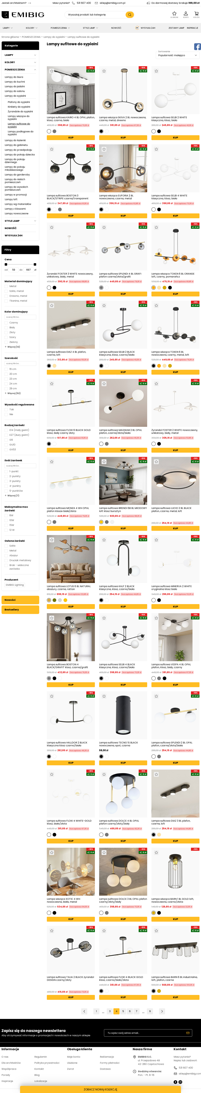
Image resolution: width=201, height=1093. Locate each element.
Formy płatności (109, 1063)
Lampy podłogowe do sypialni (20, 133)
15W (11, 525)
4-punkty (15, 486)
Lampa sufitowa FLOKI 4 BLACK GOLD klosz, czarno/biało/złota (121, 978)
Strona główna (10, 37)
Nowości (10, 600)
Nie (11, 414)
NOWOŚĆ (116, 27)
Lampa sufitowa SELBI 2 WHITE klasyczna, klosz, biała (169, 119)
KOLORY (30, 27)
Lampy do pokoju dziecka (20, 154)
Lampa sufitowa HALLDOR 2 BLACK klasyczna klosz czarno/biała (67, 744)
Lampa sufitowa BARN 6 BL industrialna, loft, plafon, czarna (174, 978)
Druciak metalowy (20, 560)
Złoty (12, 332)
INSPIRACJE (192, 27)
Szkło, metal (16, 291)
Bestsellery (12, 609)
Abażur (13, 555)
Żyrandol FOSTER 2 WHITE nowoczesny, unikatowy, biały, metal (174, 431)
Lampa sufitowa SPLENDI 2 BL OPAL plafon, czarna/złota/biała (171, 744)
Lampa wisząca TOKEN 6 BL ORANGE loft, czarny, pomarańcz (172, 275)
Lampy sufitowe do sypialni (83, 37)
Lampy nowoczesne (16, 213)
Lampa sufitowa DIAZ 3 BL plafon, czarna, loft (170, 822)
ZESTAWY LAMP (176, 27)
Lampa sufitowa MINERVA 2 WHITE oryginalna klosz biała (171, 588)
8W (11, 515)
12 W (12, 530)
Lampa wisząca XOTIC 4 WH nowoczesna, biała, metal (63, 900)
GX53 (12, 449)
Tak (11, 409)
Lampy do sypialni (54, 37)
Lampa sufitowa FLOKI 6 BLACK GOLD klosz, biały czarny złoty (69, 431)
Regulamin (40, 1057)
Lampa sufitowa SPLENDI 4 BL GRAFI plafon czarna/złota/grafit (120, 275)
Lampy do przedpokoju (18, 150)
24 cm (13, 383)
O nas (5, 1057)
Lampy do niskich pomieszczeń (15, 181)
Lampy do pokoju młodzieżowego (15, 168)
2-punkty (15, 476)
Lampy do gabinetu (16, 145)
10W (11, 520)
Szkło (12, 545)
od (6, 270)
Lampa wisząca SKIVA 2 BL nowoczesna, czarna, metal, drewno (122, 119)
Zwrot (70, 1069)
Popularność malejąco (171, 55)
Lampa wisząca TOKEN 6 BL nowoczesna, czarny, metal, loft (170, 353)
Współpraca (9, 1069)
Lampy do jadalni (15, 86)
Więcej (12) (13, 346)
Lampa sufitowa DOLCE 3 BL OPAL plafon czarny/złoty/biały (123, 900)
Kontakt (39, 1069)
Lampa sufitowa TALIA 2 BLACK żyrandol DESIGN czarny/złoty (70, 979)
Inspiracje (7, 1081)
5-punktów (16, 491)
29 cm (13, 388)
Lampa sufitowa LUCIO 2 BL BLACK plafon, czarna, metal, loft (171, 510)
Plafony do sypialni (19, 102)
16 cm (12, 369)
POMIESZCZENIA (59, 27)
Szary (12, 337)
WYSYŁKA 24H (145, 27)
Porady (6, 1075)
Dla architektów (11, 1063)
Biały (12, 327)
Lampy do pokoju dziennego (15, 161)
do (21, 270)
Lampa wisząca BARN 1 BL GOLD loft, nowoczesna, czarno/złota (172, 900)
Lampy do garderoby (17, 174)
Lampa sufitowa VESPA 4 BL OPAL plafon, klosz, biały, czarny (171, 666)
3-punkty (15, 481)
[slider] (6, 264)
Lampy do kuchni (15, 81)
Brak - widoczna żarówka (19, 567)
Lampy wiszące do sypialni (18, 117)
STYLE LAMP (89, 27)
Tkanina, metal (18, 301)
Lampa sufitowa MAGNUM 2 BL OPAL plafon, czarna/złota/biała (120, 431)
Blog (37, 1075)
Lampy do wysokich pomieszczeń (16, 188)
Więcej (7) (13, 495)
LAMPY (6, 27)
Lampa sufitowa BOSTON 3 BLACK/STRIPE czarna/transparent (67, 197)
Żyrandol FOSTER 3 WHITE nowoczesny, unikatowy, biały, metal (70, 275)
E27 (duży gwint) (19, 435)
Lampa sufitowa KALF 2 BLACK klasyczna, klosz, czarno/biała (116, 588)
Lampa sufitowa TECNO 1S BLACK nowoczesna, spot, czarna (118, 744)
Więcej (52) (14, 393)
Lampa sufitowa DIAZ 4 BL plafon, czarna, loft (66, 353)
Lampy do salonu (15, 91)
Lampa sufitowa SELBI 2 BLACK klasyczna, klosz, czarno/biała (117, 353)
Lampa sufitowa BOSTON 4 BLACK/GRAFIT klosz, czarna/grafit (67, 666)
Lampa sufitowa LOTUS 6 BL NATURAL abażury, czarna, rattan (69, 588)
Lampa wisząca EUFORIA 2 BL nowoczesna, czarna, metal (116, 197)
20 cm (13, 374)
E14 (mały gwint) (19, 430)
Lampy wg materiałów (18, 204)
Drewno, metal (18, 296)
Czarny (13, 322)
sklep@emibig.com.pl (112, 3)
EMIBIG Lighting (15, 585)
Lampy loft (11, 199)
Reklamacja (107, 1057)
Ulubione (72, 1063)
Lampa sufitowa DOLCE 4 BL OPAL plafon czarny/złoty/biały (119, 822)
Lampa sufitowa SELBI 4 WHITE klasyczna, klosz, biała (169, 197)
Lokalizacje (40, 1081)
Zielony (13, 342)
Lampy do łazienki (15, 140)
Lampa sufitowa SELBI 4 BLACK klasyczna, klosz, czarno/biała (117, 666)
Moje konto (73, 1057)
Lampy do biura (14, 77)
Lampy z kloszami (15, 209)
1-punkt (14, 471)
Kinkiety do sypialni (19, 107)
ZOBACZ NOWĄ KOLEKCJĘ (100, 1089)
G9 (11, 440)
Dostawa (105, 1069)
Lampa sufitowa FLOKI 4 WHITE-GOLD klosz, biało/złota (69, 822)
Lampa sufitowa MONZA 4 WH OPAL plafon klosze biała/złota (68, 509)
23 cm (13, 379)
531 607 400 (84, 3)
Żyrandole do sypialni (20, 111)
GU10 (12, 444)
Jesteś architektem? (14, 3)
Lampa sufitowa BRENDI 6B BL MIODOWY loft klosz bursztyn (123, 509)
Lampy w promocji (16, 194)
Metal (12, 286)
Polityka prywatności (46, 1063)
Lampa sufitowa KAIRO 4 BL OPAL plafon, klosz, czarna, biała (71, 119)
